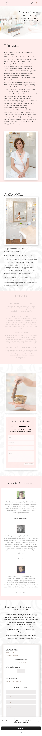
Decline (21, 733)
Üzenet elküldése (29, 463)
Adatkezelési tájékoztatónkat (25, 721)
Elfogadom (21, 728)
